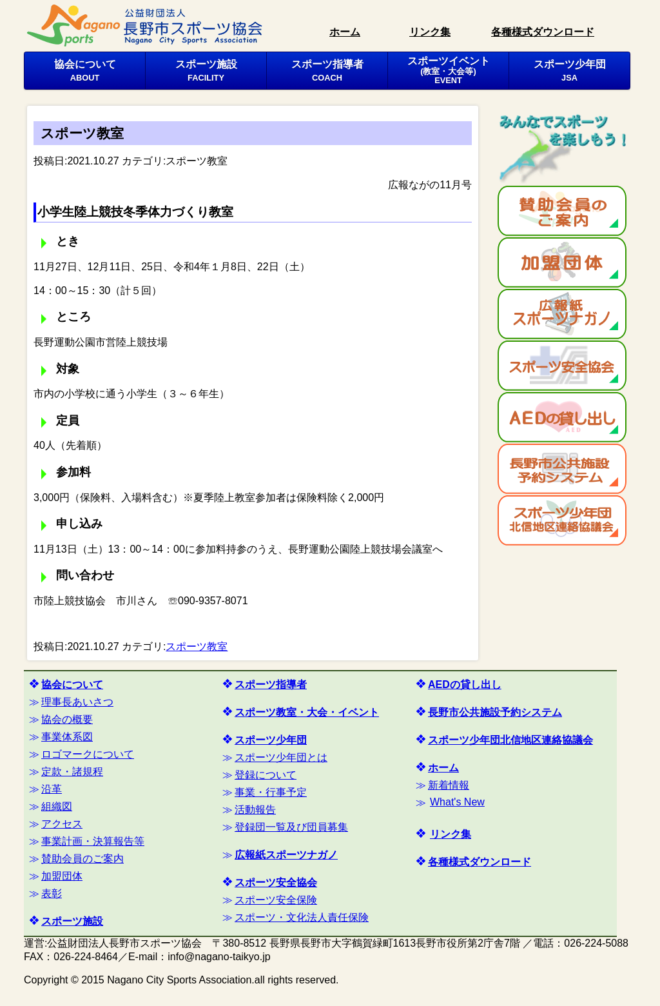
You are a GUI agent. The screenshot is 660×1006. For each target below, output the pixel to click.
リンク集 (430, 31)
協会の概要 (67, 719)
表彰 (51, 893)
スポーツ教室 (197, 160)
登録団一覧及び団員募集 (291, 827)
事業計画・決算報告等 (92, 841)
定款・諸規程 (72, 771)
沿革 (51, 789)
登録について (265, 774)
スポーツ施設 (206, 70)
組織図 (56, 806)
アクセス (61, 823)
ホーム (344, 31)
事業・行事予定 (271, 792)
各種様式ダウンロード (542, 31)
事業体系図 (67, 736)
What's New (457, 801)
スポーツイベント (448, 70)
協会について (85, 70)
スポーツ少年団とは (281, 757)
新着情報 (448, 785)
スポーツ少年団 (570, 70)
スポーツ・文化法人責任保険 (302, 917)
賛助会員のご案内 (82, 858)
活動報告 (255, 809)
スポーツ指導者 (327, 70)
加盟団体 (61, 876)
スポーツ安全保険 (276, 899)
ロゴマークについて (87, 754)
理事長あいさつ (77, 701)
